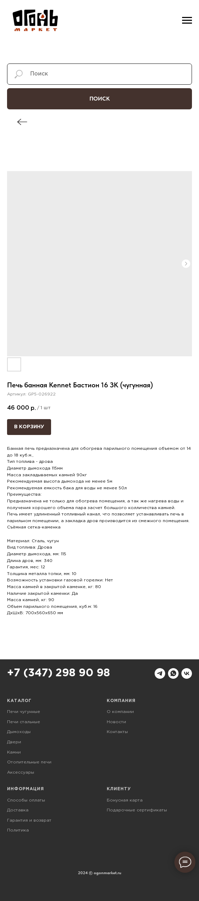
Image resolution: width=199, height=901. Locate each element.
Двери (14, 742)
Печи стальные (23, 722)
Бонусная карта (125, 800)
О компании (120, 712)
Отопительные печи (29, 762)
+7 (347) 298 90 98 (58, 673)
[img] (22, 121)
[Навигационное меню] (187, 20)
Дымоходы (19, 732)
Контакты (117, 732)
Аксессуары (20, 772)
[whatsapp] (173, 673)
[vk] (186, 673)
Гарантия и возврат (29, 820)
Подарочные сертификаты (137, 810)
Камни (14, 752)
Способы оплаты (26, 800)
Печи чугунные (23, 712)
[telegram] (160, 673)
